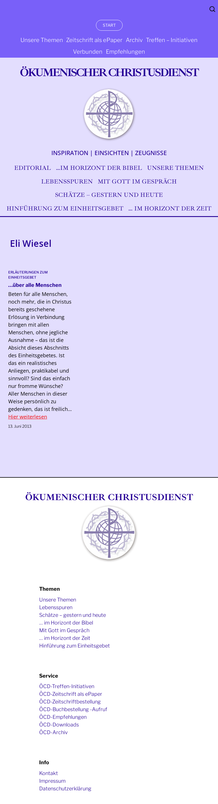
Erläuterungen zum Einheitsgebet (28, 274)
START (109, 25)
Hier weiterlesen (27, 416)
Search (212, 9)
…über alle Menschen (35, 285)
